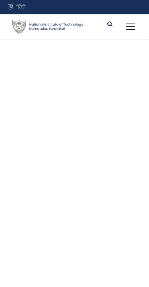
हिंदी (20, 7)
